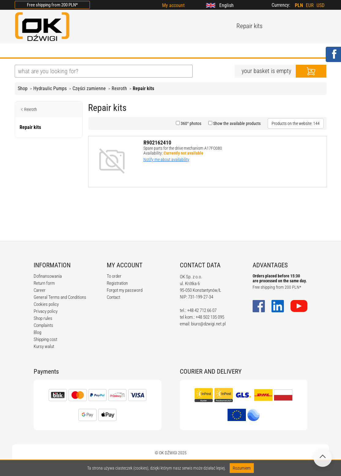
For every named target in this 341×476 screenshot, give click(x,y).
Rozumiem (242, 468)
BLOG (106, 51)
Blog (37, 332)
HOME (22, 51)
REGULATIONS (142, 51)
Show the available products (236, 123)
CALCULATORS (188, 51)
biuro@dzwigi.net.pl (208, 324)
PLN (299, 5)
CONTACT (230, 51)
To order (114, 276)
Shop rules (43, 318)
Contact (113, 297)
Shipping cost (45, 339)
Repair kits (143, 88)
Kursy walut (44, 346)
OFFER (79, 51)
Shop (23, 88)
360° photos (190, 123)
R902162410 (157, 142)
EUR (310, 5)
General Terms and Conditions (60, 297)
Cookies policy (46, 304)
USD (320, 5)
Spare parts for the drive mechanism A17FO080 (182, 148)
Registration (117, 283)
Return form (44, 283)
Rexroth (119, 88)
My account (173, 5)
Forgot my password (125, 290)
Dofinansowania (48, 276)
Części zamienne (89, 88)
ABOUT (50, 51)
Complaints (43, 325)
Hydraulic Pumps (50, 88)
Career (40, 290)
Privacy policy (45, 311)
